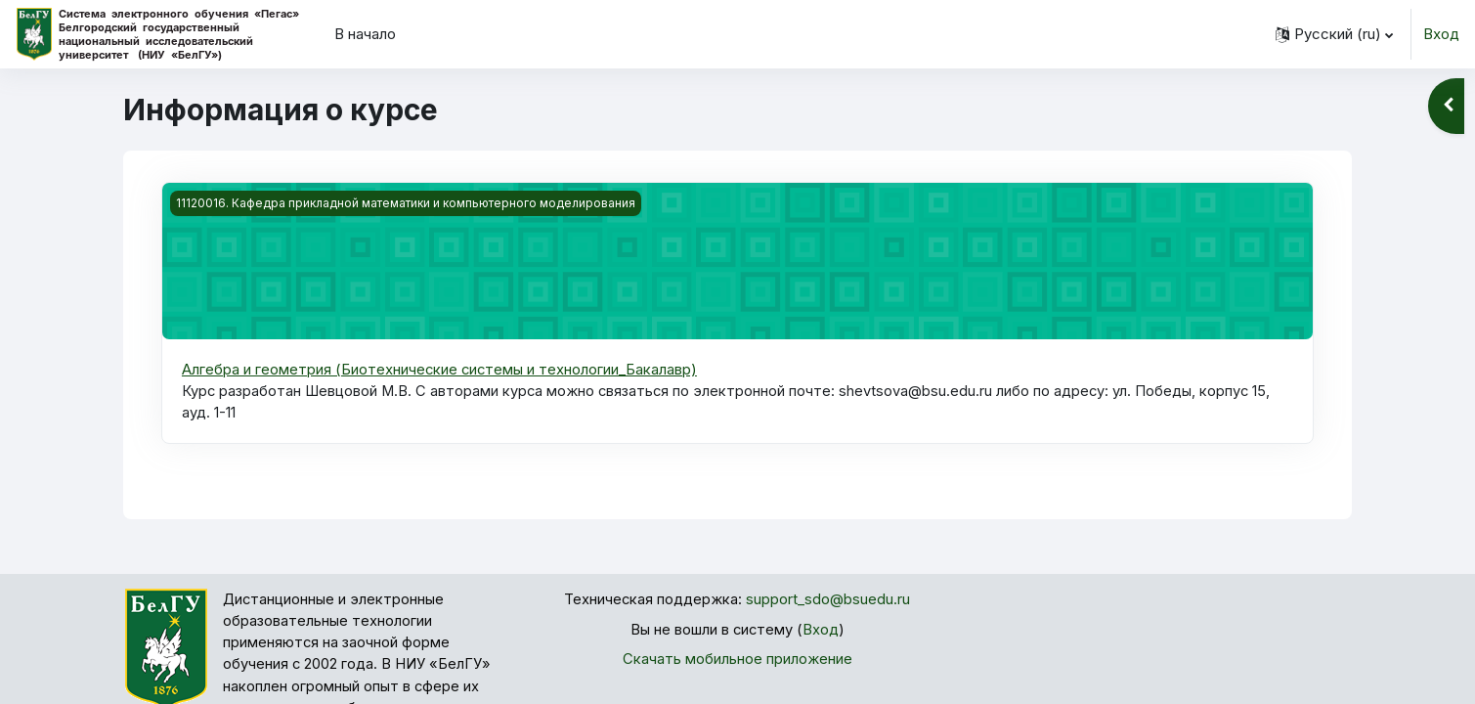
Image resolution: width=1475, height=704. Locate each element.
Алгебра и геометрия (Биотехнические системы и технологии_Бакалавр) (441, 369)
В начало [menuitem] (365, 33)
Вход (1441, 33)
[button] (1334, 34)
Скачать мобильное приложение (737, 660)
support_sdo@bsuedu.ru (829, 601)
